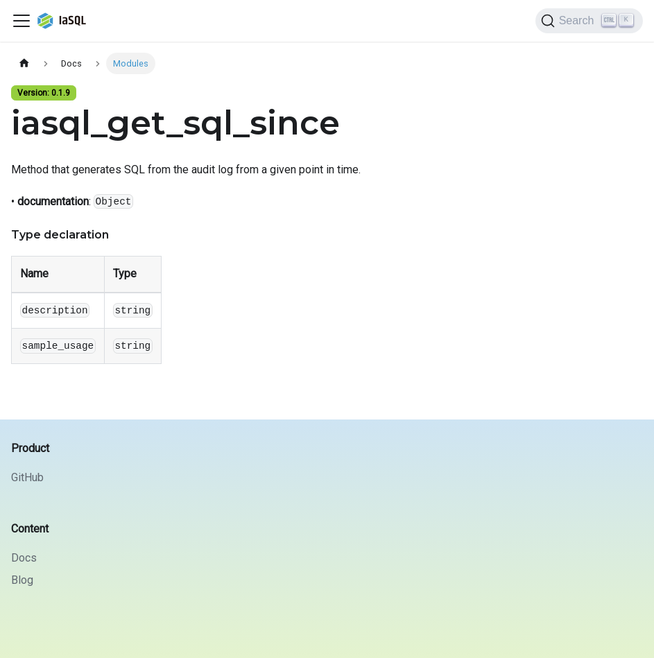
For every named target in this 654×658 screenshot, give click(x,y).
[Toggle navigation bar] (21, 20)
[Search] (589, 20)
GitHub (27, 477)
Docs (24, 557)
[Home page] (24, 63)
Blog (22, 580)
